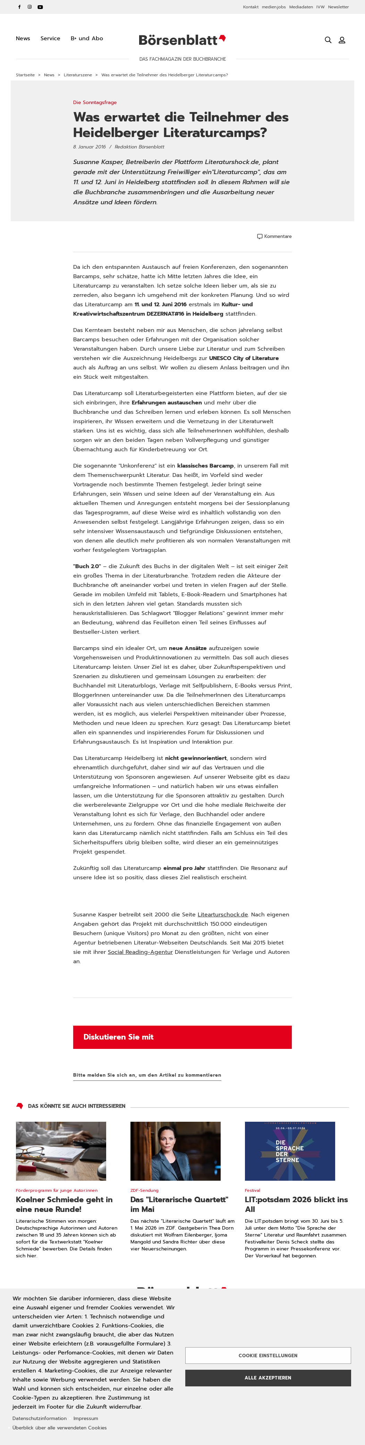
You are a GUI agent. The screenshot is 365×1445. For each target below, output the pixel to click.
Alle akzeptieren (268, 1378)
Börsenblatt (182, 40)
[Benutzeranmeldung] (342, 40)
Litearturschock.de (223, 914)
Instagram (29, 6)
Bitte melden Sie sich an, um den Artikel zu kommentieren (147, 1075)
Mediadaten (301, 7)
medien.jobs (274, 7)
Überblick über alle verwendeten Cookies (59, 1427)
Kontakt (250, 7)
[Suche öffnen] (328, 40)
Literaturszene (78, 75)
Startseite (25, 75)
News (49, 75)
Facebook (19, 6)
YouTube (40, 6)
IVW (320, 7)
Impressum (86, 1418)
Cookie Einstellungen (268, 1355)
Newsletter (338, 7)
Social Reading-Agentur (140, 952)
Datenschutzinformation (39, 1418)
